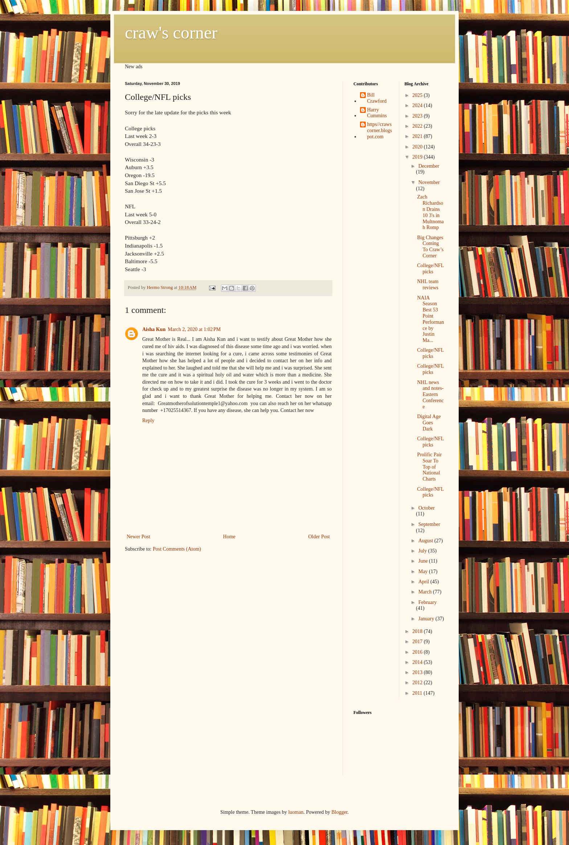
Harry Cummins (377, 113)
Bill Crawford (377, 98)
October (426, 508)
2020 (418, 147)
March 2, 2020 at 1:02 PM (194, 329)
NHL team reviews (427, 284)
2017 (418, 641)
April (424, 581)
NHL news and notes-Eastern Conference (430, 394)
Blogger (339, 812)
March (425, 592)
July (423, 551)
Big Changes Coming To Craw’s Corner (430, 246)
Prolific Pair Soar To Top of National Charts (429, 467)
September (429, 524)
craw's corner (171, 32)
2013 (418, 672)
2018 (418, 631)
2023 (418, 116)
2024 (418, 105)
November (429, 182)
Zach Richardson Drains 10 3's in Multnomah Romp (430, 212)
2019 (418, 157)
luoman (295, 812)
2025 (418, 95)
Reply (148, 420)
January (426, 618)
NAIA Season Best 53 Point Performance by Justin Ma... (430, 319)
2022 (418, 126)
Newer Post (138, 536)
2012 (418, 682)
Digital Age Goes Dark (429, 423)
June (423, 561)
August (426, 540)
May (423, 571)
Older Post (319, 536)
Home (229, 536)
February (427, 602)
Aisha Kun (153, 329)
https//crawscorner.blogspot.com (379, 130)
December (428, 166)
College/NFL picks (430, 268)
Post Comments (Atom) (177, 549)
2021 (418, 136)
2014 (418, 662)
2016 (418, 652)
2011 (417, 693)
